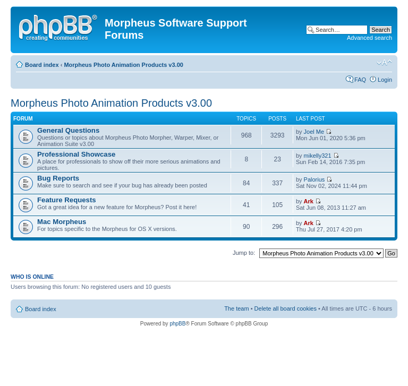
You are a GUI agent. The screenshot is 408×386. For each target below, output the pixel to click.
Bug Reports (58, 178)
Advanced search (369, 38)
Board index (42, 65)
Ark (308, 201)
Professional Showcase (76, 154)
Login (385, 79)
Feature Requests (66, 200)
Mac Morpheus (61, 222)
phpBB (177, 324)
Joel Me (314, 131)
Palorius (314, 179)
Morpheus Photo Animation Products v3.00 (123, 65)
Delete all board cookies (285, 308)
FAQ (360, 79)
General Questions (68, 130)
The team (236, 308)
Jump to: (244, 253)
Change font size (384, 62)
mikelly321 (318, 155)
